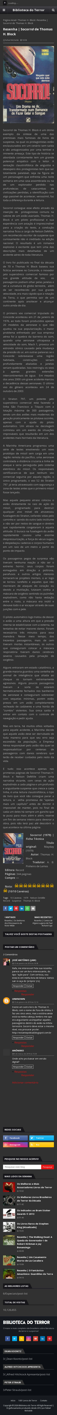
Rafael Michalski (12, 40)
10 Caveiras (16, 897)
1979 (25, 897)
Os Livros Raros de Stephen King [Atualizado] (32, 1225)
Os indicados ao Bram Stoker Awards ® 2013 (33, 1212)
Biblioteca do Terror (29, 10)
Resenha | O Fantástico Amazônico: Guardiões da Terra (35, 1272)
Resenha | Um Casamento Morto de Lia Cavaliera (31, 1259)
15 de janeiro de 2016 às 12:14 (26, 1002)
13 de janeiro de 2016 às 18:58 (26, 963)
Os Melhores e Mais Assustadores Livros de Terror (34, 1185)
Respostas (20, 991)
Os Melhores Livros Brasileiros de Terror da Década (34, 1199)
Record (6, 900)
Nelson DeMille (37, 897)
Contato (43, 1400)
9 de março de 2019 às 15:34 (25, 1054)
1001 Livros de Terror (27, 1400)
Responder (18, 985)
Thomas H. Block (26, 20)
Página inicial (9, 20)
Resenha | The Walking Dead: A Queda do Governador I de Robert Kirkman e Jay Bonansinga (34, 1242)
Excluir (29, 985)
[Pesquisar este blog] (22, 1167)
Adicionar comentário (25, 1082)
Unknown (18, 998)
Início (13, 1400)
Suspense (16, 900)
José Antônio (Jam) (24, 960)
